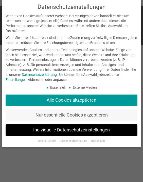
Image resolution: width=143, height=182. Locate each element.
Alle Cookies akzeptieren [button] (71, 100)
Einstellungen (16, 80)
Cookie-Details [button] (47, 141)
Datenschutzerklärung (39, 75)
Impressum (98, 141)
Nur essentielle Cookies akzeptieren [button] (71, 115)
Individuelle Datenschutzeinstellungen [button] (71, 129)
